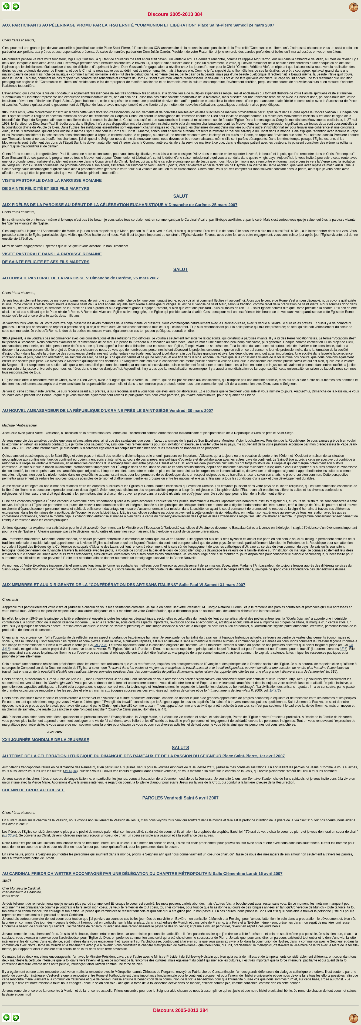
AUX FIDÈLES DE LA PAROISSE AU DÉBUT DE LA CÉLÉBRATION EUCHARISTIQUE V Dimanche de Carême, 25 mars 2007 (119, 204)
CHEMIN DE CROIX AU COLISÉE (33, 790)
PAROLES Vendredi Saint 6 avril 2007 (180, 798)
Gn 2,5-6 (99, 645)
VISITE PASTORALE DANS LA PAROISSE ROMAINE (52, 180)
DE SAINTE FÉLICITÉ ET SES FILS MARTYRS (45, 188)
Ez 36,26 (9, 835)
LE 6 (343, 649)
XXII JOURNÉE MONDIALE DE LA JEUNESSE (45, 739)
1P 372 (274, 690)
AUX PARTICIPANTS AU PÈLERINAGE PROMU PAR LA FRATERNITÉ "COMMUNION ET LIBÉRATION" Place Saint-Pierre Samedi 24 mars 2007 (138, 25)
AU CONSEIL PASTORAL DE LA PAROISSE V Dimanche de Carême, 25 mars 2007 (80, 278)
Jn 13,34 (70, 771)
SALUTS (180, 747)
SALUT (180, 196)
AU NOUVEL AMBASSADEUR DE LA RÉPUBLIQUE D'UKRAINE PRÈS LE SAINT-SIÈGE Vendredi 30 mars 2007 (107, 410)
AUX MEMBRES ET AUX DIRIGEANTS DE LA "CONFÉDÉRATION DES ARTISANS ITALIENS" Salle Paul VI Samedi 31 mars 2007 (123, 584)
